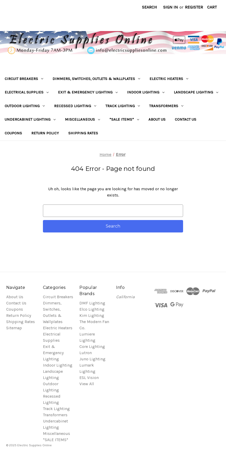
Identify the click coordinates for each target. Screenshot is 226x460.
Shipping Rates (83, 133)
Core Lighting (92, 346)
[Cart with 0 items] (212, 7)
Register (194, 7)
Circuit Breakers (24, 78)
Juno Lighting (92, 358)
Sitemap (14, 327)
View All (86, 383)
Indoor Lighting (145, 92)
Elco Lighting (91, 309)
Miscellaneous (82, 119)
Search (149, 7)
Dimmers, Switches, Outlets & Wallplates (96, 78)
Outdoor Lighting (25, 106)
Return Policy (45, 133)
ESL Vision (89, 377)
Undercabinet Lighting (30, 119)
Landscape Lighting (196, 92)
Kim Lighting (91, 315)
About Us (156, 119)
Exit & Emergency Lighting (88, 92)
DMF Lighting (92, 303)
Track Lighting (123, 106)
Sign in (170, 7)
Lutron (85, 352)
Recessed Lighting (75, 106)
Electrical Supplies (27, 92)
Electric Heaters (168, 78)
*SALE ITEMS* (124, 119)
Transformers (166, 106)
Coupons (13, 133)
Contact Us (185, 119)
